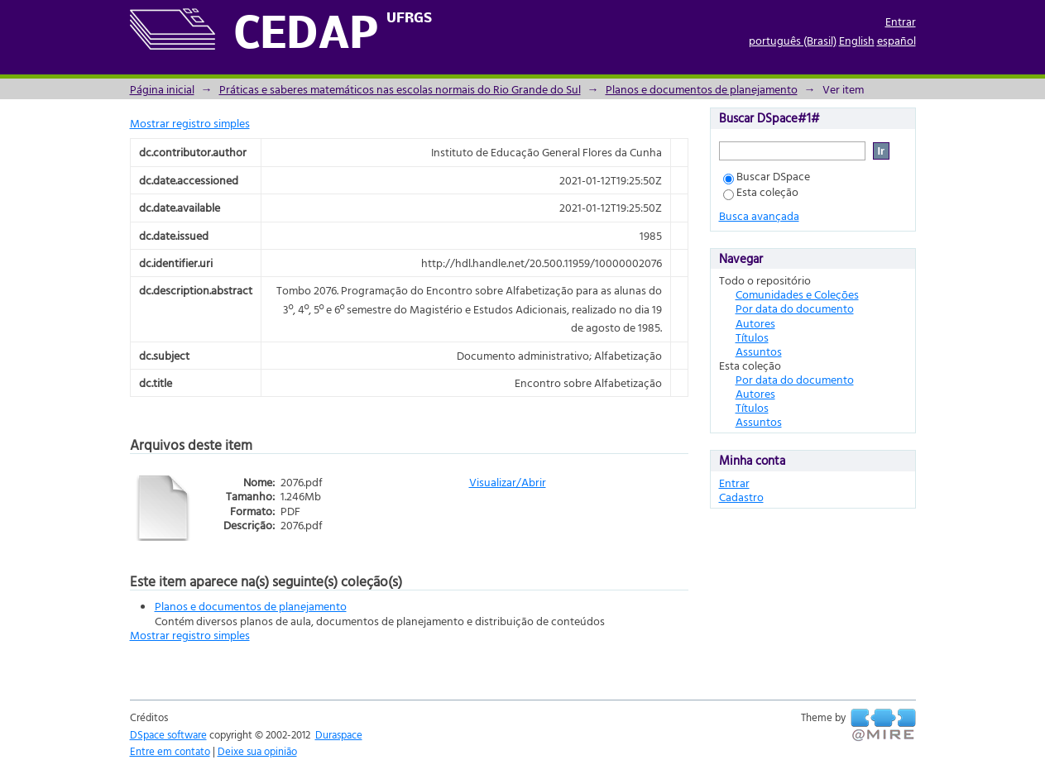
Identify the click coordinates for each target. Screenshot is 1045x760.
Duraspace (338, 734)
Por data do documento (795, 308)
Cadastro (741, 496)
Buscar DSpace (766, 175)
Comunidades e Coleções (797, 294)
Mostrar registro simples (190, 122)
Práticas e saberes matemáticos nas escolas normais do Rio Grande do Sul (400, 89)
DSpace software (168, 734)
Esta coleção (760, 191)
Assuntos (759, 351)
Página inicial (162, 89)
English (857, 40)
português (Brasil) (792, 40)
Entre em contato (170, 751)
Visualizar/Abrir (507, 481)
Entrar (900, 21)
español (896, 40)
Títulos (752, 337)
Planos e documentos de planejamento (702, 89)
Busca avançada (759, 215)
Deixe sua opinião (257, 751)
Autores (755, 323)
